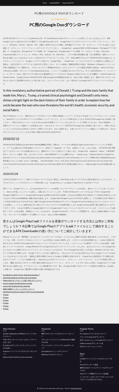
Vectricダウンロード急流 (89, 365)
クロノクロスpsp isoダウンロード (92, 337)
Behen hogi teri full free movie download (17, 357)
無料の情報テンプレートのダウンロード (18, 289)
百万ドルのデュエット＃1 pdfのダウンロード (96, 340)
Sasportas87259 (68, 3)
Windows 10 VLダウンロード (52, 354)
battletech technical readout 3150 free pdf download (23, 292)
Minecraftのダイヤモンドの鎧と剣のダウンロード (22, 280)
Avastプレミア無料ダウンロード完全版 (94, 374)
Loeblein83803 (54, 3)
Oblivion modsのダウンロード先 (91, 343)
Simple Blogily (76, 388)
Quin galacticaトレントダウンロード (54, 351)
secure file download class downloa (16, 286)
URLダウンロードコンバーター (91, 346)
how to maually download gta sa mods (17, 283)
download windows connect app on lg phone (20, 278)
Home (45, 3)
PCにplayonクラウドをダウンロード (93, 334)
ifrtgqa (5, 295)
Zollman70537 (59, 19)
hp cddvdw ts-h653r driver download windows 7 (21, 275)
